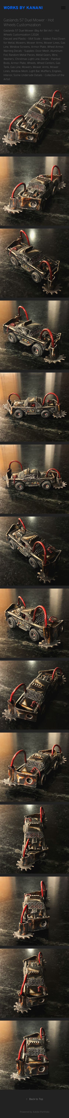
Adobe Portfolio (41, 1111)
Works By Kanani (23, 7)
